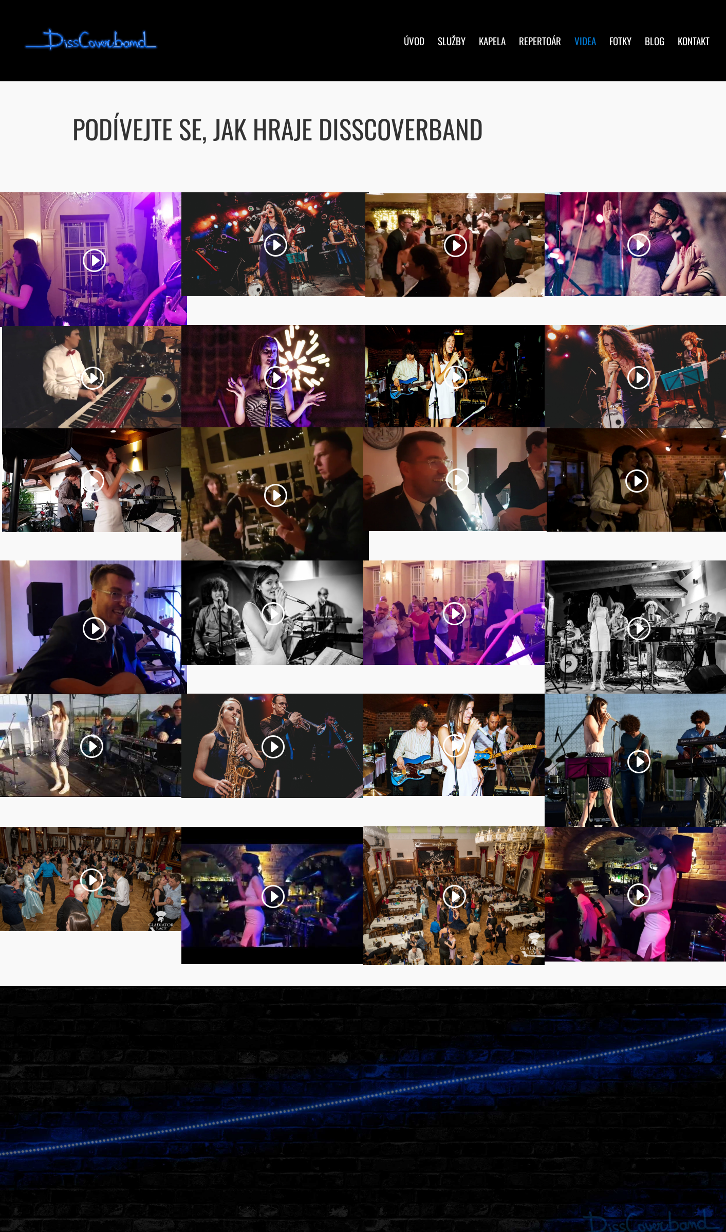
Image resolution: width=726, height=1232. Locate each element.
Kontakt (694, 42)
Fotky (620, 42)
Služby (452, 42)
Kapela (492, 42)
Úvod (414, 42)
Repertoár (540, 42)
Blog (654, 42)
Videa (585, 42)
